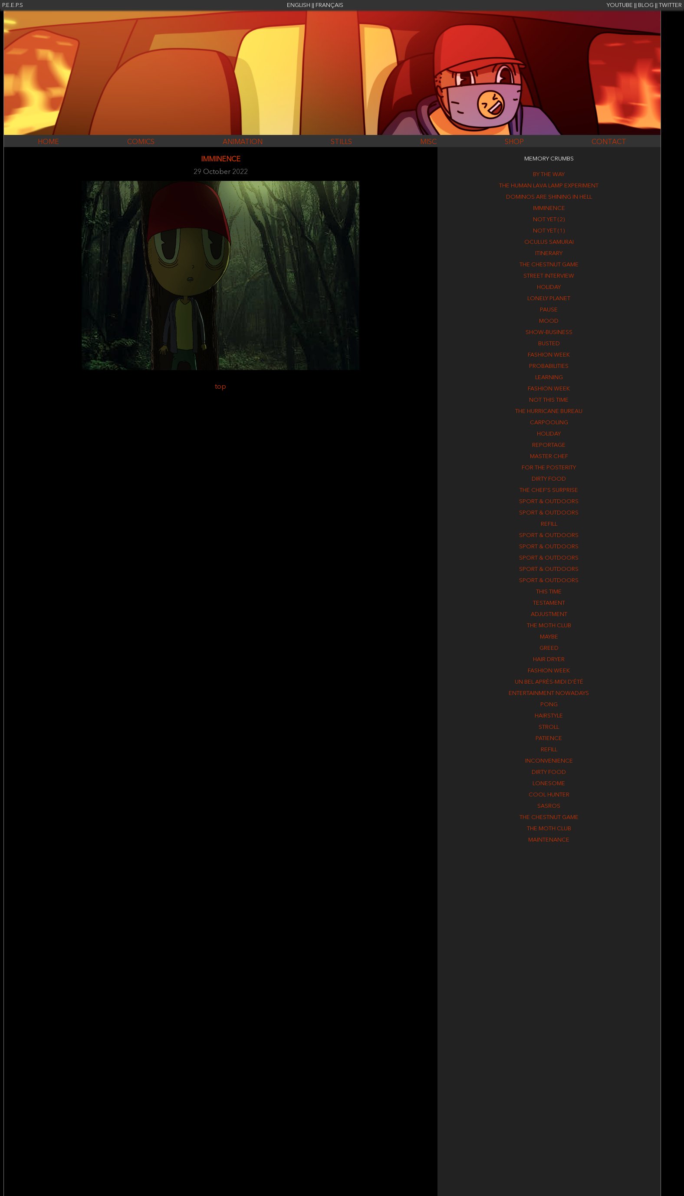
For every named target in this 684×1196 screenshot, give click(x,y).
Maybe (549, 637)
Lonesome (549, 783)
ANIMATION (243, 142)
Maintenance (548, 840)
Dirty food (549, 479)
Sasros (548, 806)
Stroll (549, 727)
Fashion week (549, 355)
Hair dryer (549, 659)
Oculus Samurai (549, 242)
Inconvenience (549, 761)
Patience (549, 738)
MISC (428, 142)
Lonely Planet (548, 298)
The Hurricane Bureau (548, 411)
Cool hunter (549, 795)
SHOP (514, 142)
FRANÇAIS (329, 5)
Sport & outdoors (549, 502)
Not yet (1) (549, 231)
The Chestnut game (549, 265)
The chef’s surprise (549, 490)
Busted (549, 344)
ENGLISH (298, 5)
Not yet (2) (549, 220)
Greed (549, 648)
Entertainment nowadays (549, 693)
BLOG (646, 5)
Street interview (548, 276)
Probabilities (549, 366)
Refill (549, 524)
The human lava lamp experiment (548, 186)
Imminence (549, 208)
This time (549, 592)
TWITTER (670, 5)
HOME (48, 142)
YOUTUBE (620, 5)
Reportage (549, 445)
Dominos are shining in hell (549, 197)
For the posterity (549, 468)
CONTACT (609, 142)
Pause (549, 310)
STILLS (341, 142)
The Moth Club (549, 626)
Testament (549, 603)
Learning (549, 377)
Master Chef (549, 456)
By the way (549, 174)
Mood (549, 321)
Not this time (549, 400)
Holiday (549, 287)
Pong (549, 705)
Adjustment (549, 614)
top (220, 386)
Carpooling (549, 423)
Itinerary (548, 253)
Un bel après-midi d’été (549, 682)
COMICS (141, 142)
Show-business (549, 332)
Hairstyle (549, 716)
